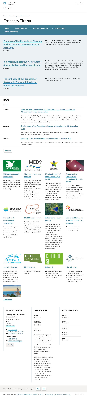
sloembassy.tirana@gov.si (16, 331)
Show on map (10, 325)
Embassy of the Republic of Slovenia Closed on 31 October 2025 (46, 138)
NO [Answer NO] (44, 389)
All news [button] (8, 151)
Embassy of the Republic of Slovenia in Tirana (29, 394)
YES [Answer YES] (38, 389)
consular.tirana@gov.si (15, 341)
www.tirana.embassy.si (15, 333)
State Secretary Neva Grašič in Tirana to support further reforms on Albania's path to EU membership (48, 110)
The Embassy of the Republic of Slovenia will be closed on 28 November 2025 (49, 127)
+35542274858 (12, 330)
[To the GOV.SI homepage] (14, 5)
